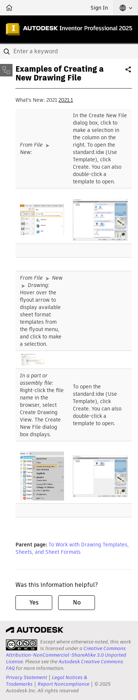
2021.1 (66, 100)
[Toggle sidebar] (6, 70)
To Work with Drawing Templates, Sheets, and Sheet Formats (72, 548)
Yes (34, 602)
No (77, 602)
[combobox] (69, 51)
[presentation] (21, 644)
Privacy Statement (26, 677)
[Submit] (7, 51)
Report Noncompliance (63, 684)
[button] (126, 7)
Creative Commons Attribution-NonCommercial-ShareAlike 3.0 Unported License (66, 655)
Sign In (99, 7)
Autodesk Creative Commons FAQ (64, 665)
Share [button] (128, 72)
